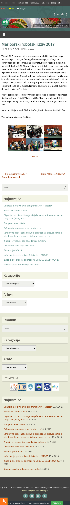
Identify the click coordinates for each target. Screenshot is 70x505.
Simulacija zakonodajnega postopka (22, 264)
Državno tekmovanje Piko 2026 (19, 245)
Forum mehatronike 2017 (54, 173)
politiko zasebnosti (42, 503)
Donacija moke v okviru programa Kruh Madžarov (28, 205)
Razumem (57, 503)
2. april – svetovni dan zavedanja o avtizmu (25, 240)
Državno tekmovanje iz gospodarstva (22, 228)
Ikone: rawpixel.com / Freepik (35, 490)
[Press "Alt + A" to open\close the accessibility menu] (4, 501)
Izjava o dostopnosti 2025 (28, 2)
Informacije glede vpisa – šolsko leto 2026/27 (26, 255)
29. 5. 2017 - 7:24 (12, 49)
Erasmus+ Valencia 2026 (15, 210)
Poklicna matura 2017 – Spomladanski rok (15, 175)
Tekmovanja (28, 49)
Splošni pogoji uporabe (52, 2)
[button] (35, 23)
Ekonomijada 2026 (13, 250)
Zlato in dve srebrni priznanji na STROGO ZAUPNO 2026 (31, 259)
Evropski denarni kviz (14, 223)
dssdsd (35, 156)
